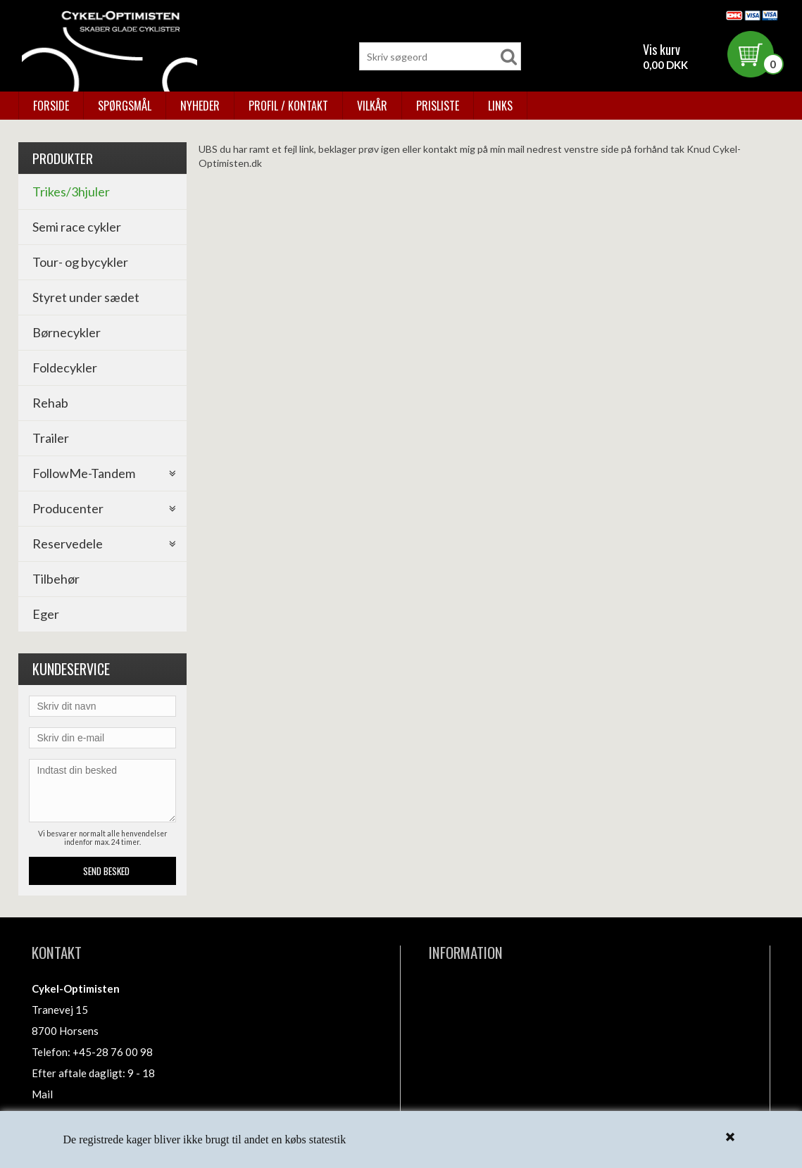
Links (500, 105)
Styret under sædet (85, 297)
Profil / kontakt (288, 105)
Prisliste (437, 105)
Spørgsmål (124, 105)
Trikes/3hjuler (71, 191)
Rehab (50, 402)
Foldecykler (64, 367)
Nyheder (200, 105)
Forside (51, 105)
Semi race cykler (76, 226)
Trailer (50, 438)
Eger (45, 614)
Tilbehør (56, 578)
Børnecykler (66, 332)
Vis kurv (661, 49)
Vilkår (372, 105)
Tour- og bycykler (80, 262)
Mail (42, 1094)
